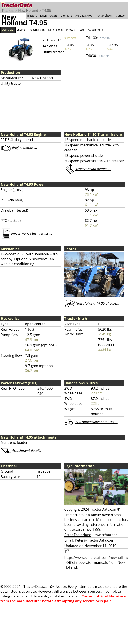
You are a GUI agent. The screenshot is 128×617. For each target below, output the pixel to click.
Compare (66, 16)
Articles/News (83, 16)
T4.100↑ (98, 37)
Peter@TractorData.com (94, 540)
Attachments (95, 30)
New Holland (28, 10)
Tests (81, 30)
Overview (7, 30)
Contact (120, 16)
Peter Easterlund (77, 534)
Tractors (8, 10)
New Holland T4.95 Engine (23, 134)
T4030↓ (97, 55)
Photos (70, 30)
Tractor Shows (104, 16)
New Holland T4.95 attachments (28, 437)
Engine (21, 30)
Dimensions (55, 30)
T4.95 (46, 10)
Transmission (36, 30)
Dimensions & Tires (81, 383)
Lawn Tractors (49, 16)
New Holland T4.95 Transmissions (93, 134)
